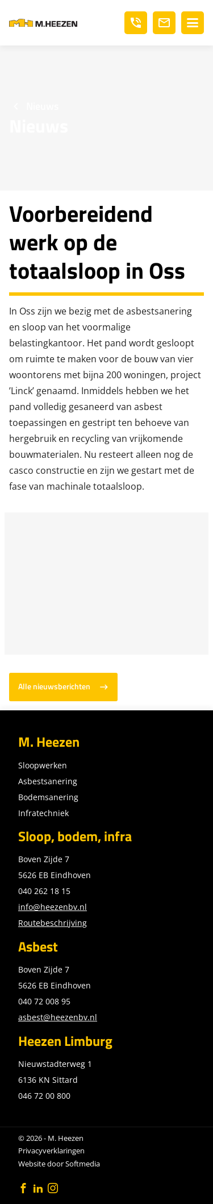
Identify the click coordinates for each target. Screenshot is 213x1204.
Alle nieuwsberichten (54, 686)
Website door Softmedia (59, 1164)
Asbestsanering (47, 781)
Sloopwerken (42, 765)
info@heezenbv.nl (52, 906)
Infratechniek (43, 813)
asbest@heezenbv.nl (57, 1017)
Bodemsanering (48, 797)
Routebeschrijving (52, 922)
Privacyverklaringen (51, 1150)
